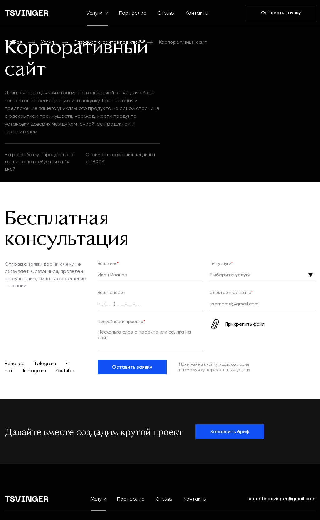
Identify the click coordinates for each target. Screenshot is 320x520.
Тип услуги (221, 263)
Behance (15, 363)
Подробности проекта (121, 321)
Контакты (197, 13)
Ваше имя (108, 263)
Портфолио (133, 13)
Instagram (34, 371)
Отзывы (166, 13)
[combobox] (211, 275)
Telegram (45, 363)
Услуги (97, 13)
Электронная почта (231, 292)
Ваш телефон (111, 292)
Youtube (64, 371)
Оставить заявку (132, 367)
